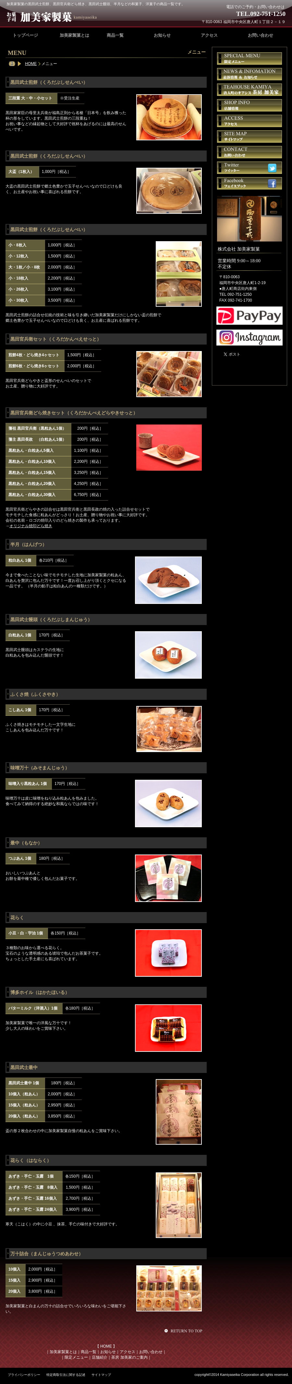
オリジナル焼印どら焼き (30, 526)
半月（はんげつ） (28, 544)
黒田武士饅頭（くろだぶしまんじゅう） (51, 619)
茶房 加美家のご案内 (129, 1357)
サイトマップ (249, 136)
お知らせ (108, 1352)
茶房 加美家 (249, 90)
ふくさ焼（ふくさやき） (35, 694)
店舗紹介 (99, 1357)
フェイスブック (249, 183)
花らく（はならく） (30, 1160)
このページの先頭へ (184, 1331)
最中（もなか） (26, 842)
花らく (17, 917)
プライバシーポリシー (24, 1375)
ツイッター (249, 168)
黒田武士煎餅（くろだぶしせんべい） (49, 82)
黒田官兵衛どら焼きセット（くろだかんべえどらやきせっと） (74, 412)
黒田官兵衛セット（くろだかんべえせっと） (55, 339)
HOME (31, 63)
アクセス (127, 1352)
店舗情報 (249, 105)
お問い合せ (249, 152)
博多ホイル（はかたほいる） (39, 992)
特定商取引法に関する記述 (65, 1375)
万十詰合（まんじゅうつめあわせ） (46, 1253)
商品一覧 (88, 1352)
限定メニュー (76, 1357)
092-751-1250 (268, 13)
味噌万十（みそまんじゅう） (39, 767)
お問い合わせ (151, 1352)
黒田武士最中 (24, 1067)
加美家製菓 (54, 17)
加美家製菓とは (63, 1352)
